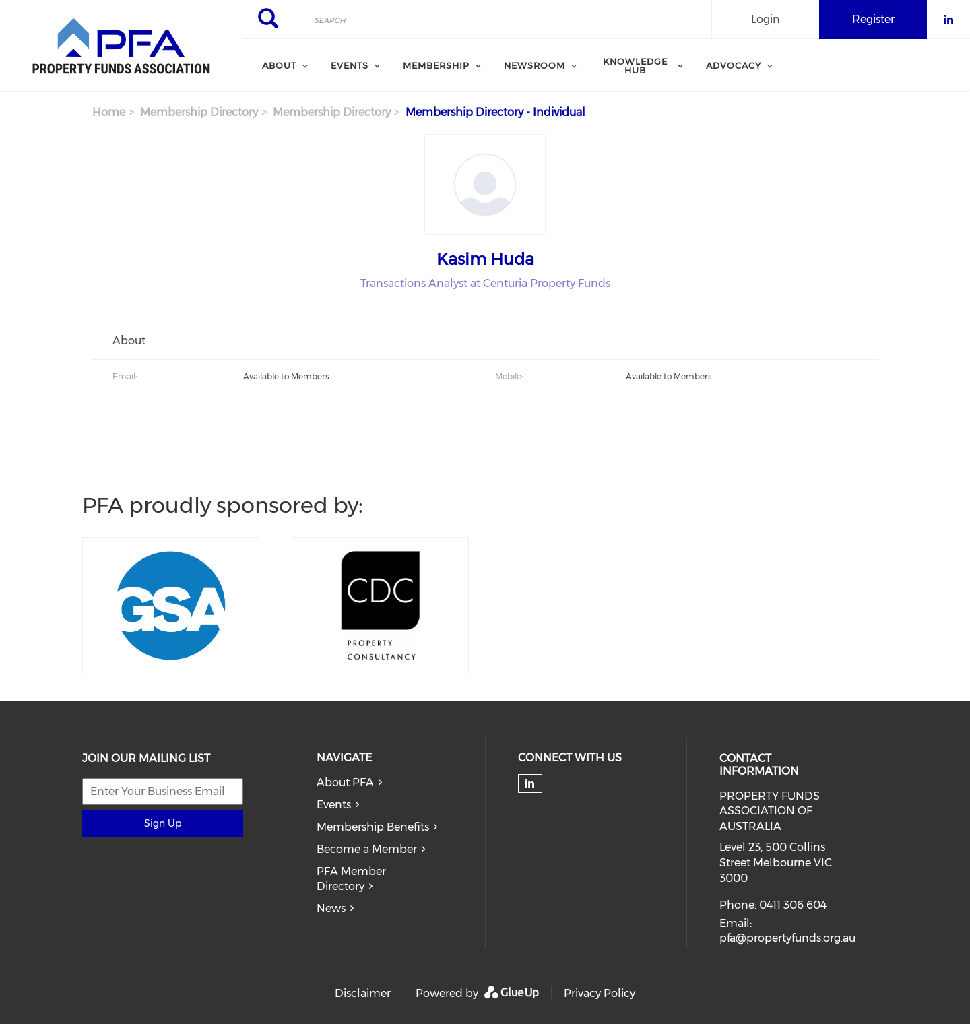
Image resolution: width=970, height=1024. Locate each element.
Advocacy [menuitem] (733, 65)
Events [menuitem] (349, 65)
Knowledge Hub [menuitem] (635, 65)
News (331, 908)
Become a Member (367, 849)
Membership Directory (199, 112)
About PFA (345, 782)
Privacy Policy (599, 993)
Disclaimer (363, 993)
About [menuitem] (279, 65)
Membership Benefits (373, 827)
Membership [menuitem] (436, 65)
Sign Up (162, 823)
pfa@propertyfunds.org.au (787, 938)
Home (108, 112)
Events (334, 804)
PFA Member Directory (351, 879)
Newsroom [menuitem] (534, 65)
